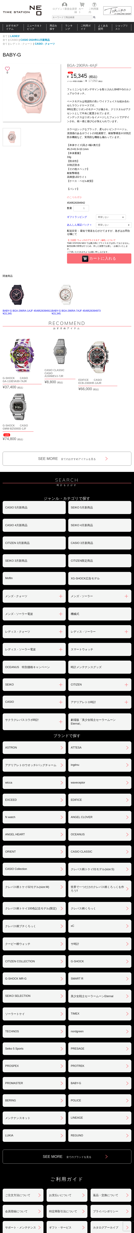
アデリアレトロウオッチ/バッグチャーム (30, 709)
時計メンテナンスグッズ (86, 611)
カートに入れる (99, 259)
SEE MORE (67, 402)
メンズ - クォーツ (16, 540)
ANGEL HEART (15, 778)
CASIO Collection (16, 812)
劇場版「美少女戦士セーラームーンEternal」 (93, 665)
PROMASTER (14, 1027)
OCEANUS (78, 778)
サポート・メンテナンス (20, 1171)
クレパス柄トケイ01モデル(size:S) (92, 813)
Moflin (9, 522)
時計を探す (65, 1193)
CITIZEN (76, 628)
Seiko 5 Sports (14, 992)
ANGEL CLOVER (81, 761)
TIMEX (75, 957)
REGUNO (77, 1079)
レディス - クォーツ (21, 43)
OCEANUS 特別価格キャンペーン (27, 611)
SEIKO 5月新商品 (82, 451)
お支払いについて (60, 1139)
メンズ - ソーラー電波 (19, 557)
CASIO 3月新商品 (82, 486)
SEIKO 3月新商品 (16, 504)
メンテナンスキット (17, 1061)
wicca (8, 726)
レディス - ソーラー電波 (20, 593)
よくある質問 (103, 27)
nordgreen (77, 975)
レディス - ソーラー (83, 575)
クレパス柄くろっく (83, 852)
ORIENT (10, 795)
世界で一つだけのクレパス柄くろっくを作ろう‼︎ (97, 832)
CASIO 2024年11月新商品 (35, 40)
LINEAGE (77, 1061)
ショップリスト (121, 27)
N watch (10, 761)
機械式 (75, 557)
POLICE (76, 1044)
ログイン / (58, 8)
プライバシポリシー (105, 1155)
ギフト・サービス (60, 1171)
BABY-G (76, 1027)
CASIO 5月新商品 (16, 451)
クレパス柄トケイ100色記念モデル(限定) (31, 852)
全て (5, 36)
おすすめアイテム (12, 27)
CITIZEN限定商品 (82, 504)
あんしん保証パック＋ (79, 224)
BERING (10, 1044)
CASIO (14, 40)
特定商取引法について (63, 1155)
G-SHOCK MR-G (15, 922)
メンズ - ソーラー (82, 540)
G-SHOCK (77, 905)
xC (72, 869)
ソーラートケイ (15, 957)
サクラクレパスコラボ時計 (22, 663)
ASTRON (11, 691)
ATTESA (76, 691)
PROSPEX (12, 1009)
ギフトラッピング (77, 217)
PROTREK (77, 1009)
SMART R (77, 922)
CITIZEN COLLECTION (20, 905)
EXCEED (11, 743)
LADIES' (15, 36)
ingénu (75, 708)
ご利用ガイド (86, 27)
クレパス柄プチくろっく (20, 870)
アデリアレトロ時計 (83, 646)
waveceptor (78, 726)
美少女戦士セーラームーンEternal (92, 940)
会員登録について (16, 1155)
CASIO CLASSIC (81, 795)
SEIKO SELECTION (17, 939)
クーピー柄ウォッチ (17, 887)
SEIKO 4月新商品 (82, 469)
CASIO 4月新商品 (16, 469)
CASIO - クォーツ (45, 43)
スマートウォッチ (82, 593)
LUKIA (9, 1079)
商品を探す (53, 27)
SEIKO (9, 628)
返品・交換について (105, 1139)
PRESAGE (77, 992)
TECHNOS (12, 975)
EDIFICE (76, 743)
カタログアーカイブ (105, 1171)
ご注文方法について (17, 1139)
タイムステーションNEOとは (117, 1194)
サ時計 (75, 887)
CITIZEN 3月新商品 (17, 486)
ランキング (69, 27)
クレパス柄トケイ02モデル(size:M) (27, 830)
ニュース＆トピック (34, 27)
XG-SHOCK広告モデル (85, 522)
